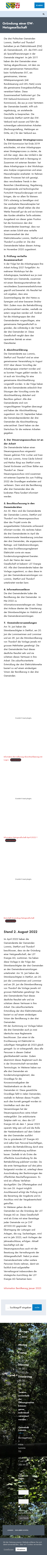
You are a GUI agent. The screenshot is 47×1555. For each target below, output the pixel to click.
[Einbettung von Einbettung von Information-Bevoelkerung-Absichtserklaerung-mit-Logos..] (23, 718)
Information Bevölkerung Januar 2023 (22, 1288)
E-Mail (20, 1497)
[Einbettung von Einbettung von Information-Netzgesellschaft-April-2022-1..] (23, 798)
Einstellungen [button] (9, 1549)
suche (37, 1307)
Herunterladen (15, 759)
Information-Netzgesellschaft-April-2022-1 (20, 837)
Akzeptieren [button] (21, 1549)
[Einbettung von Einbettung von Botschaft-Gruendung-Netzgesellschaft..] (23, 879)
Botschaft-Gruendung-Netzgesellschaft (19, 918)
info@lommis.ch (25, 1457)
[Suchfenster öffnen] (43, 14)
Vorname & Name (22, 1486)
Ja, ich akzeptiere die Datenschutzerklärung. (26, 1509)
